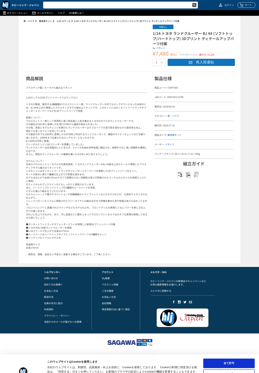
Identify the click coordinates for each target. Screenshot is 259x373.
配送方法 (48, 297)
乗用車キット (45, 20)
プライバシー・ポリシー (57, 315)
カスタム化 (229, 358)
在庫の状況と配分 (53, 303)
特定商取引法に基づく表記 (116, 309)
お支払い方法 (51, 290)
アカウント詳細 (110, 284)
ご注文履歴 (107, 290)
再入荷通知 (201, 62)
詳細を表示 (54, 365)
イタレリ (160, 48)
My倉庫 (106, 278)
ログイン (229, 5)
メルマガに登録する (160, 290)
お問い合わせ (51, 278)
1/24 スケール (64, 20)
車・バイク (29, 20)
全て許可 (229, 347)
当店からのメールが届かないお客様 (62, 321)
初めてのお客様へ (53, 284)
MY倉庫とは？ (76, 13)
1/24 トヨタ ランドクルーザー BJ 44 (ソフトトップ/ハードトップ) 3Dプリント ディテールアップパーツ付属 (126, 20)
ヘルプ (61, 13)
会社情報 (106, 303)
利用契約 (48, 309)
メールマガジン (45, 13)
